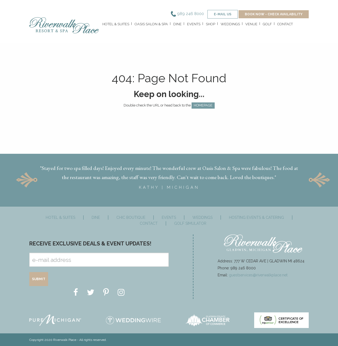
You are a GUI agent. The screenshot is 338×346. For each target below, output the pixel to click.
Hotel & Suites (115, 24)
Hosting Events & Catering (256, 217)
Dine (177, 24)
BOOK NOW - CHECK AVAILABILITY (274, 14)
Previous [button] (26, 179)
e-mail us (222, 14)
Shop (210, 24)
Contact (285, 24)
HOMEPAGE (203, 105)
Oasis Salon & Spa (151, 24)
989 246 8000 (187, 13)
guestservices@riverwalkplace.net (258, 274)
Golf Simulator (190, 223)
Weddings (230, 24)
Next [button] (319, 179)
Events (193, 24)
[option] (169, 175)
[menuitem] (115, 25)
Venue (251, 24)
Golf (267, 24)
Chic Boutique (130, 217)
